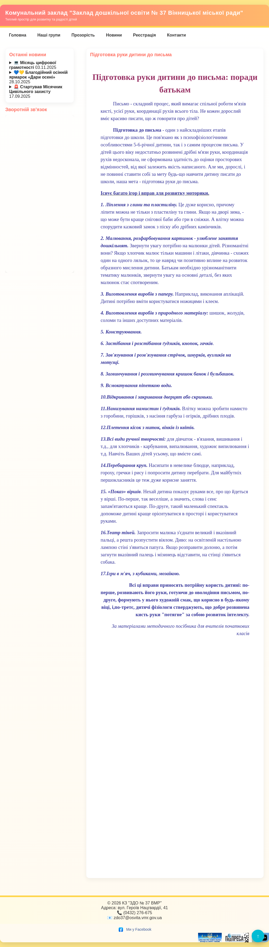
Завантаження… (39, 194)
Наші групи (48, 35)
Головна (17, 35)
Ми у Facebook (135, 929)
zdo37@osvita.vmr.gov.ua (138, 917)
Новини (114, 35)
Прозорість (83, 35)
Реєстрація (144, 35)
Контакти (176, 35)
